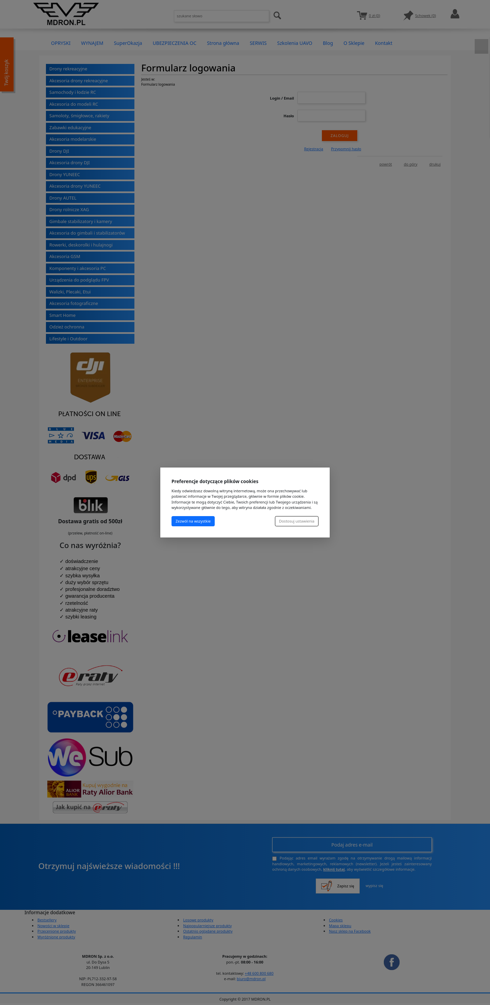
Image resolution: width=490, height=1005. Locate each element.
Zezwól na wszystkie (193, 521)
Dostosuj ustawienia (296, 521)
